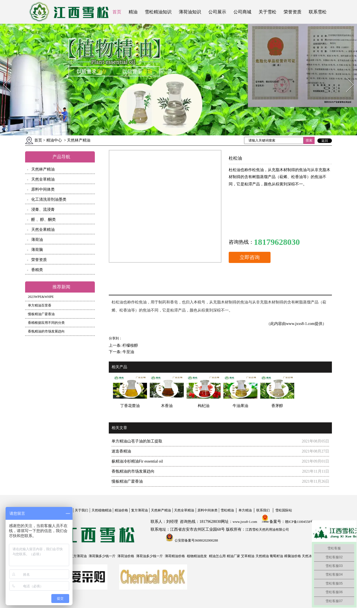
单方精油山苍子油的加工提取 (137, 441)
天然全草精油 (43, 179)
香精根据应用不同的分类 (46, 323)
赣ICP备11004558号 (299, 522)
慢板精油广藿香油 (41, 314)
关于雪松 (267, 11)
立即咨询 (250, 257)
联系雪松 (318, 11)
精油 (133, 11)
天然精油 (262, 556)
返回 (324, 141)
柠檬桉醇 (130, 345)
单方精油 (245, 510)
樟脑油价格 (292, 556)
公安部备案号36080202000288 (196, 540)
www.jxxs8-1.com (300, 324)
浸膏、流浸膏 (43, 209)
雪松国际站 (283, 510)
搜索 (309, 140)
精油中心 (54, 140)
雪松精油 (227, 510)
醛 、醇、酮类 (43, 219)
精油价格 (121, 510)
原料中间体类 (43, 189)
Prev (3, 76)
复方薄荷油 (139, 510)
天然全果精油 (43, 230)
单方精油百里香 (39, 305)
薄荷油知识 (190, 11)
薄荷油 (37, 240)
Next (347, 76)
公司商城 (242, 11)
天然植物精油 (101, 510)
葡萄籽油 (276, 556)
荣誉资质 (292, 11)
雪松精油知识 (158, 11)
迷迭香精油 (121, 451)
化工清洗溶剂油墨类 (48, 199)
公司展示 (217, 11)
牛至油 (128, 352)
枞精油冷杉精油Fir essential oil (137, 461)
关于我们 (81, 510)
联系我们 (263, 510)
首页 (116, 11)
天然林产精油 (43, 169)
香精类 (37, 270)
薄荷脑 (37, 250)
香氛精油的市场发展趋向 (46, 331)
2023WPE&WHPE (41, 297)
